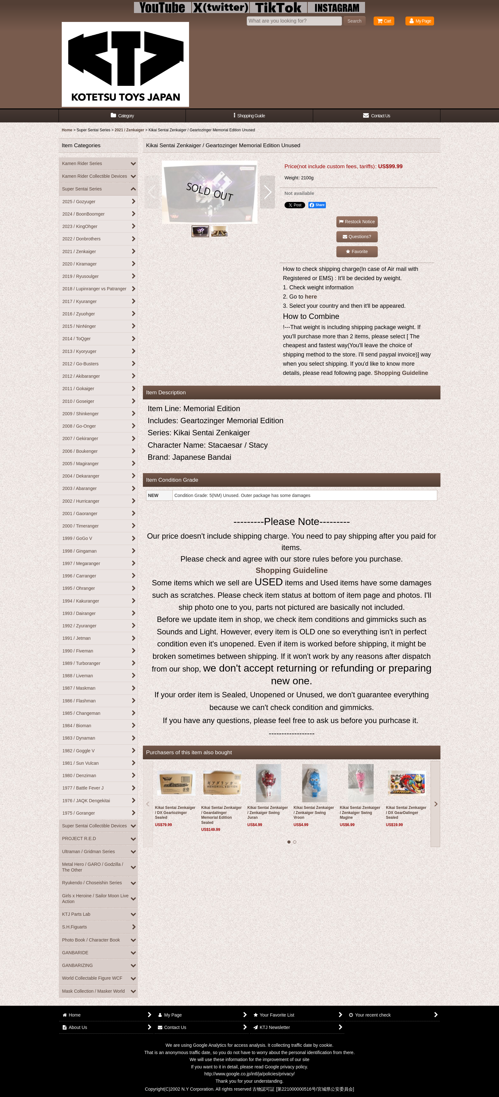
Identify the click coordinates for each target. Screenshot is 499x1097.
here (311, 296)
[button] (249, 115)
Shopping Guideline (401, 373)
